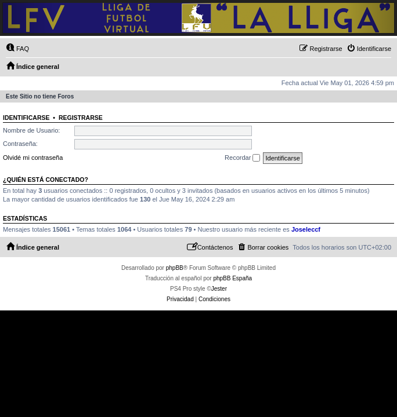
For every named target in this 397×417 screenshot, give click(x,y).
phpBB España (232, 278)
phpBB (174, 268)
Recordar (242, 158)
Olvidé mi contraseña (33, 157)
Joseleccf (305, 229)
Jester (219, 289)
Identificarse (26, 117)
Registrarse (81, 117)
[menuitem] (17, 49)
